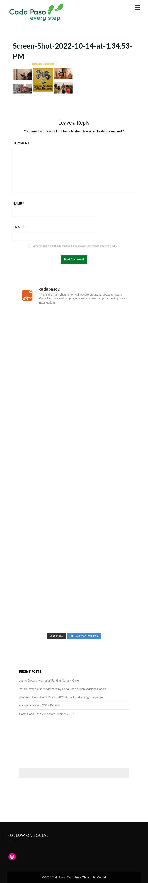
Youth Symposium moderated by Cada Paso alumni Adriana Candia (63, 689)
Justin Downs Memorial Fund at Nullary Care (49, 680)
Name (18, 204)
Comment (22, 143)
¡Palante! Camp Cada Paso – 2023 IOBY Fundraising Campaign (61, 697)
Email (18, 227)
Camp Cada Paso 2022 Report (39, 705)
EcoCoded (99, 877)
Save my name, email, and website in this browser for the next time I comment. (75, 245)
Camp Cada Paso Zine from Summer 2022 (46, 714)
